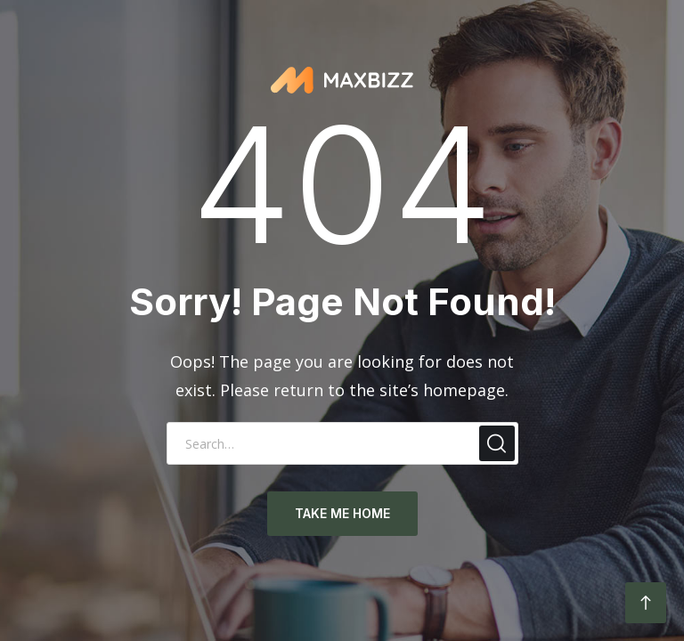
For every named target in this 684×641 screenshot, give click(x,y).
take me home (342, 513)
